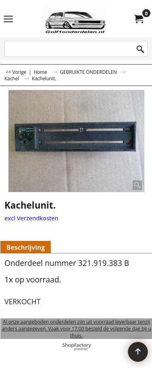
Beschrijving (25, 247)
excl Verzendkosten (31, 218)
